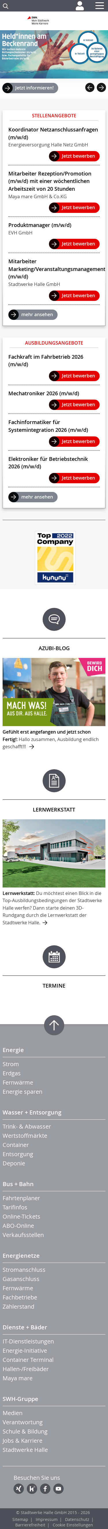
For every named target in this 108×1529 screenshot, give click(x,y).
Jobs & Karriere (22, 1440)
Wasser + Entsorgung (32, 1112)
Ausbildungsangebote (54, 343)
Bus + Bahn (18, 1184)
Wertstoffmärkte (25, 1135)
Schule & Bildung (25, 1431)
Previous (89, 87)
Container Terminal (28, 1360)
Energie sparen (22, 1091)
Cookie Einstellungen (73, 1525)
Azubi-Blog (54, 648)
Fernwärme (18, 1082)
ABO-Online (18, 1226)
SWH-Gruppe (20, 1399)
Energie (13, 1050)
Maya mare (18, 1378)
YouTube (58, 1489)
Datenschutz (77, 1519)
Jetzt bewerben (78, 156)
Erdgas (12, 1073)
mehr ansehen (37, 314)
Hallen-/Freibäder (26, 1369)
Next (101, 87)
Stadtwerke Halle (25, 1450)
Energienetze (21, 1255)
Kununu (32, 1489)
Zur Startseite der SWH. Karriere (54, 22)
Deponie (14, 1163)
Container (16, 1145)
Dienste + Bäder (25, 1327)
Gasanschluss (21, 1279)
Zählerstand (18, 1306)
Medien (12, 1413)
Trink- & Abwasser (27, 1126)
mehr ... (54, 704)
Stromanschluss (24, 1270)
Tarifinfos (15, 1207)
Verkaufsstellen (23, 1235)
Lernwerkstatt (54, 809)
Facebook (45, 1489)
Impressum (47, 1519)
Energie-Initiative (25, 1350)
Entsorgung (18, 1154)
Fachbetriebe (20, 1297)
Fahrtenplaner (21, 1198)
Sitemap (20, 1519)
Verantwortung (23, 1422)
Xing (19, 1489)
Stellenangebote (54, 115)
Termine (54, 985)
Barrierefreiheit (30, 1525)
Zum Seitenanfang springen (54, 1025)
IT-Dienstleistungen (28, 1341)
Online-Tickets (21, 1216)
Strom (11, 1064)
